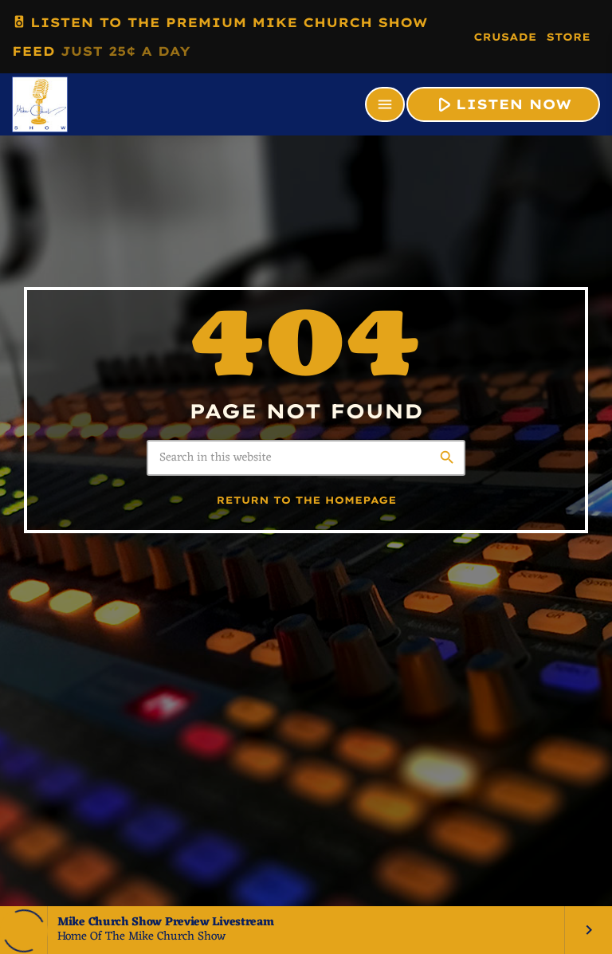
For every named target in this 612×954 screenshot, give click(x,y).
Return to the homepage (307, 501)
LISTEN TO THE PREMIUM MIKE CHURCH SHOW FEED (220, 33)
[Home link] (40, 104)
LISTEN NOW (501, 104)
